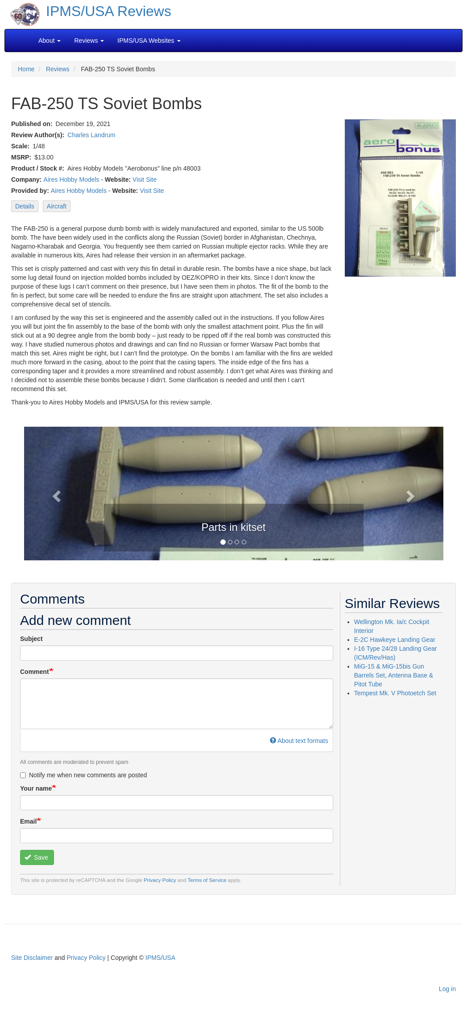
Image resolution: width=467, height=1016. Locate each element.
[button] (55, 493)
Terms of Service (207, 880)
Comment (34, 671)
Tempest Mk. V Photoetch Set (395, 693)
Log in (447, 988)
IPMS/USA (160, 957)
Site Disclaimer (32, 957)
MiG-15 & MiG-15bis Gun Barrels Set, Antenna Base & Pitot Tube (393, 675)
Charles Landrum (91, 135)
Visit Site (144, 179)
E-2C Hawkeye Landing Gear (394, 639)
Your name (36, 788)
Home (26, 69)
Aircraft (56, 206)
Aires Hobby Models (71, 179)
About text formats (299, 740)
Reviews (58, 69)
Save (36, 857)
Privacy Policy (160, 880)
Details (24, 206)
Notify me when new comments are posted (83, 775)
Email (28, 821)
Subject (31, 638)
